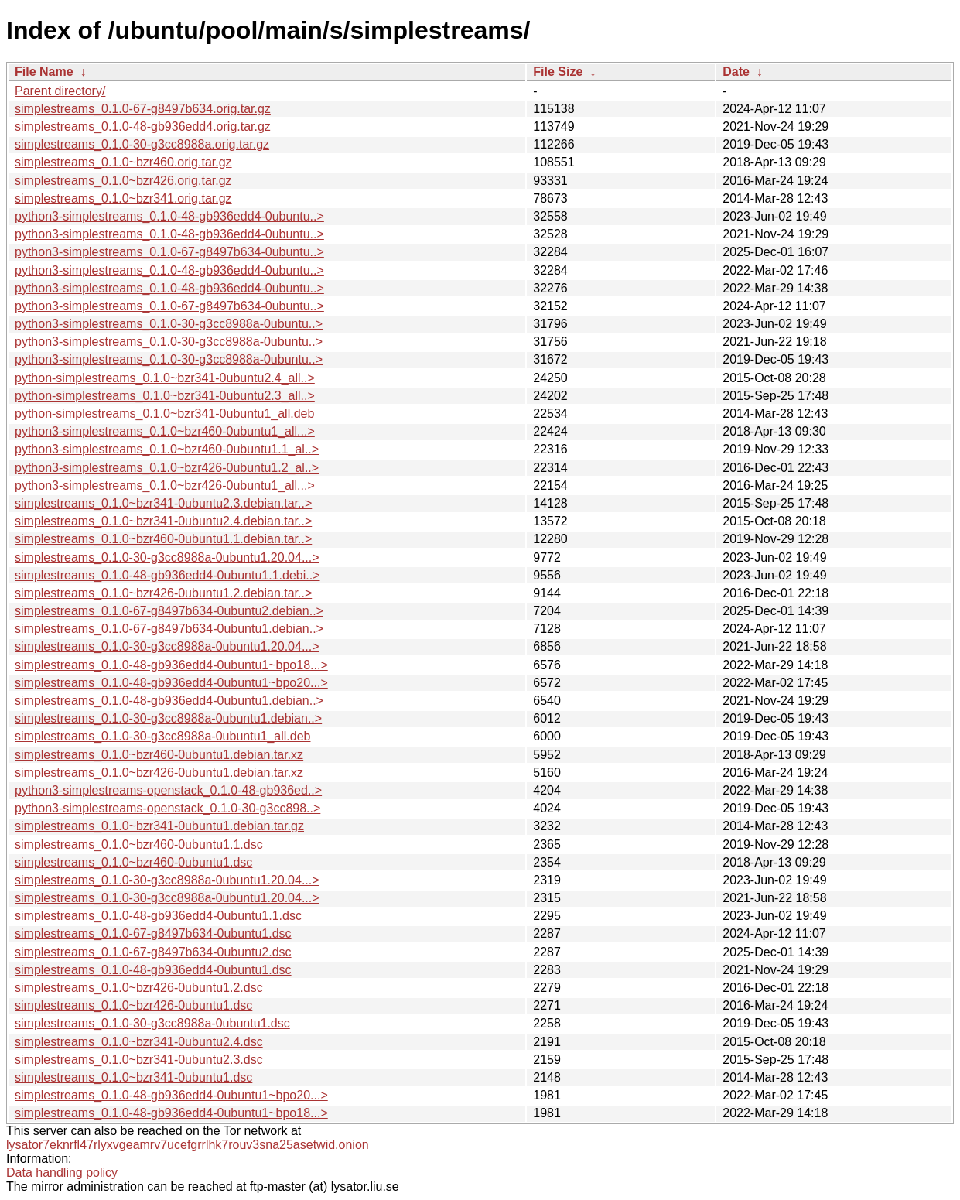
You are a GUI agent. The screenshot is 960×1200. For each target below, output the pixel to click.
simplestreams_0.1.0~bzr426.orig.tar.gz (123, 180)
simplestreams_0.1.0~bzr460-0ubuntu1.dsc (133, 862)
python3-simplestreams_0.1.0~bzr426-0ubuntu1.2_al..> (167, 467)
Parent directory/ (60, 90)
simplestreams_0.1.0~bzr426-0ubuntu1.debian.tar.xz (159, 772)
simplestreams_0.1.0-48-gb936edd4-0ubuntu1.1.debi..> (167, 575)
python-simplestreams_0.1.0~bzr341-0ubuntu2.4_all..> (165, 378)
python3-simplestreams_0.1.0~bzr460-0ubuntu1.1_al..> (167, 449)
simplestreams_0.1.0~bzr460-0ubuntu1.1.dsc (139, 844)
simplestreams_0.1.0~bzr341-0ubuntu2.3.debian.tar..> (163, 503)
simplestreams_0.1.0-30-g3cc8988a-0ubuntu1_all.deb (162, 736)
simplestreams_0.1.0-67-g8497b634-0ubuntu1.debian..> (169, 628)
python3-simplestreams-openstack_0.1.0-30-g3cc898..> (167, 808)
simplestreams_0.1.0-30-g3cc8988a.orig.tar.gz (142, 144)
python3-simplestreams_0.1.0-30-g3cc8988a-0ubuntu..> (169, 323)
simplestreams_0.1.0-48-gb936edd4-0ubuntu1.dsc (153, 969)
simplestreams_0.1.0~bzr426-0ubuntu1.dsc (133, 1005)
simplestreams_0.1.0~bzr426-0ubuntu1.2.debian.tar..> (163, 593)
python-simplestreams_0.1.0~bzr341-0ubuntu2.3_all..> (165, 395)
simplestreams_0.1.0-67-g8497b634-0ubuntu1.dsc (153, 933)
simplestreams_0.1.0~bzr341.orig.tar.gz (123, 198)
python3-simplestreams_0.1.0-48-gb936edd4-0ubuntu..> (169, 216)
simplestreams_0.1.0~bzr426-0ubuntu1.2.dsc (139, 987)
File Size (557, 71)
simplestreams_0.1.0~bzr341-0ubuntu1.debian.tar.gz (159, 825)
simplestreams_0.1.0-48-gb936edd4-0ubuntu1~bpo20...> (171, 682)
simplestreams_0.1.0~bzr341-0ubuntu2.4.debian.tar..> (163, 521)
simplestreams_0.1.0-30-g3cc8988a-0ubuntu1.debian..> (168, 718)
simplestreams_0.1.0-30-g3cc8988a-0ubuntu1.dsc (152, 1023)
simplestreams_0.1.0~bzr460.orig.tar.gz (123, 162)
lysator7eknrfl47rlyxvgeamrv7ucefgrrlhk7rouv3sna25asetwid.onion (187, 1144)
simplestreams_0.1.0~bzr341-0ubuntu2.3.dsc (139, 1059)
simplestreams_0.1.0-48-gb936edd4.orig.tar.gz (143, 126)
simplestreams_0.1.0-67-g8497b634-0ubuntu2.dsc (153, 952)
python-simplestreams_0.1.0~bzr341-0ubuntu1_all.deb (164, 413)
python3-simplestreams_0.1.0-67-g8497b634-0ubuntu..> (169, 251)
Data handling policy (62, 1172)
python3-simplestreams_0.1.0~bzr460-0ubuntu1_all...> (165, 431)
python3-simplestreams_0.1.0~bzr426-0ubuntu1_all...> (165, 485)
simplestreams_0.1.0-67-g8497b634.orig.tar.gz (143, 108)
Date (736, 71)
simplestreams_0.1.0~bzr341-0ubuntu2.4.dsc (139, 1041)
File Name (44, 71)
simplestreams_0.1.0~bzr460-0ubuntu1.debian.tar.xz (159, 754)
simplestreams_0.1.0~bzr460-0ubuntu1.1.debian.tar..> (163, 538)
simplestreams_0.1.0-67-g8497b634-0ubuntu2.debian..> (169, 610)
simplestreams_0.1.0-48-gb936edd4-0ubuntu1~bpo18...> (171, 665)
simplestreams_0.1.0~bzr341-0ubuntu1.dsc (133, 1077)
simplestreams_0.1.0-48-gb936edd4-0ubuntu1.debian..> (169, 700)
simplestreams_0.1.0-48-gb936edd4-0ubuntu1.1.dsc (158, 915)
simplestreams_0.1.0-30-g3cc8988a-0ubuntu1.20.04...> (167, 557)
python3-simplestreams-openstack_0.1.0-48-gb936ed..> (168, 790)
